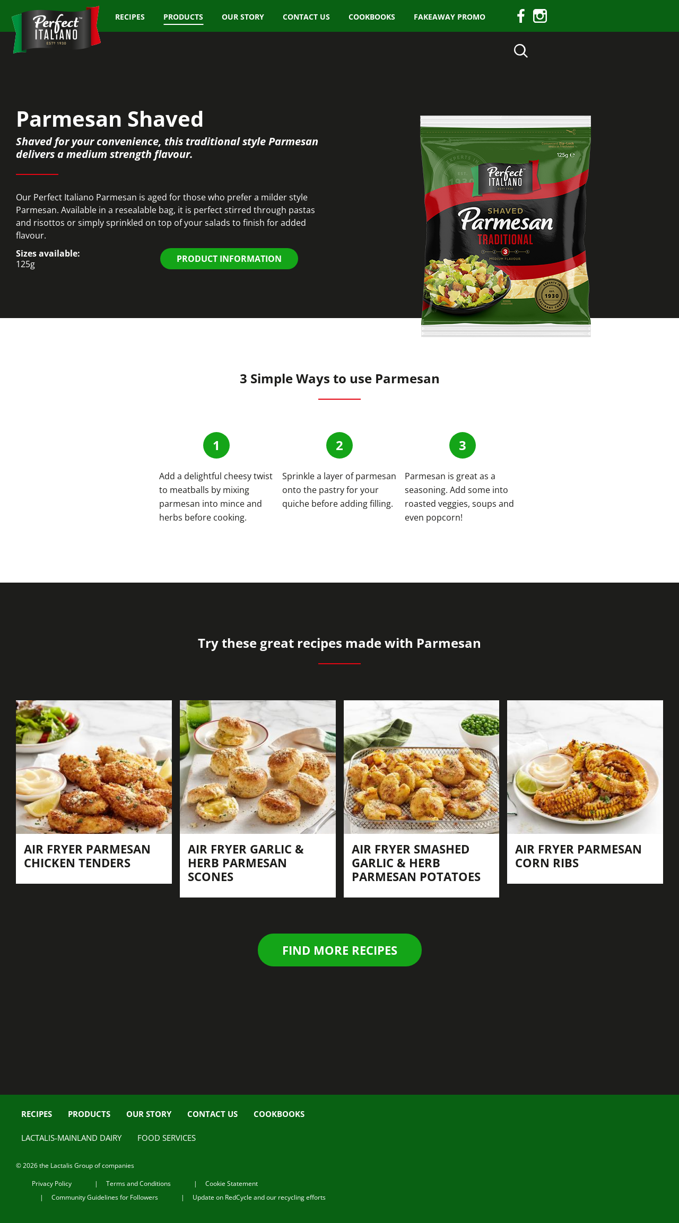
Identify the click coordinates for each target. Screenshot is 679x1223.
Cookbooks (372, 17)
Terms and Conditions (138, 1183)
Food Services (166, 1137)
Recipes (130, 17)
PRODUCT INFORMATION (229, 259)
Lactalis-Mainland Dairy (71, 1137)
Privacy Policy (52, 1183)
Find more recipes (339, 950)
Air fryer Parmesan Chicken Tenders (87, 855)
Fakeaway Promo (449, 17)
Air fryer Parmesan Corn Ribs (578, 855)
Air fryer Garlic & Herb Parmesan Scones (246, 862)
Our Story (243, 17)
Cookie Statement (231, 1183)
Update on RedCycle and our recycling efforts (259, 1197)
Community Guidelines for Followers (104, 1197)
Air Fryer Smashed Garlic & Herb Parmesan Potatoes (416, 862)
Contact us (306, 17)
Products (183, 17)
